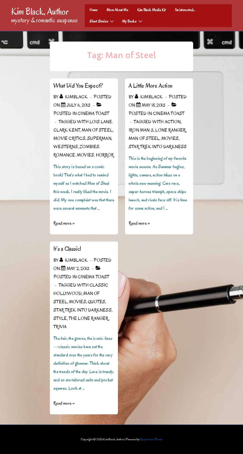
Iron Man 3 (141, 130)
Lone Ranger (170, 130)
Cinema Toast (93, 113)
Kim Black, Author (40, 11)
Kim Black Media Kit (151, 10)
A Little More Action (150, 86)
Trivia (59, 327)
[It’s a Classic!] (78, 268)
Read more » (64, 223)
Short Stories (102, 21)
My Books (133, 21)
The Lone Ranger (88, 318)
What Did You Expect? (78, 86)
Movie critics (69, 138)
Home (93, 10)
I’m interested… (185, 10)
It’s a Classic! (67, 249)
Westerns (65, 147)
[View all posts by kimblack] (74, 97)
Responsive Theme (151, 439)
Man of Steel (97, 130)
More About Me (117, 10)
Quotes (96, 302)
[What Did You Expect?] (78, 105)
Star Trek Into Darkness (158, 147)
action (173, 122)
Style (60, 318)
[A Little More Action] (153, 105)
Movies (169, 138)
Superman (99, 138)
